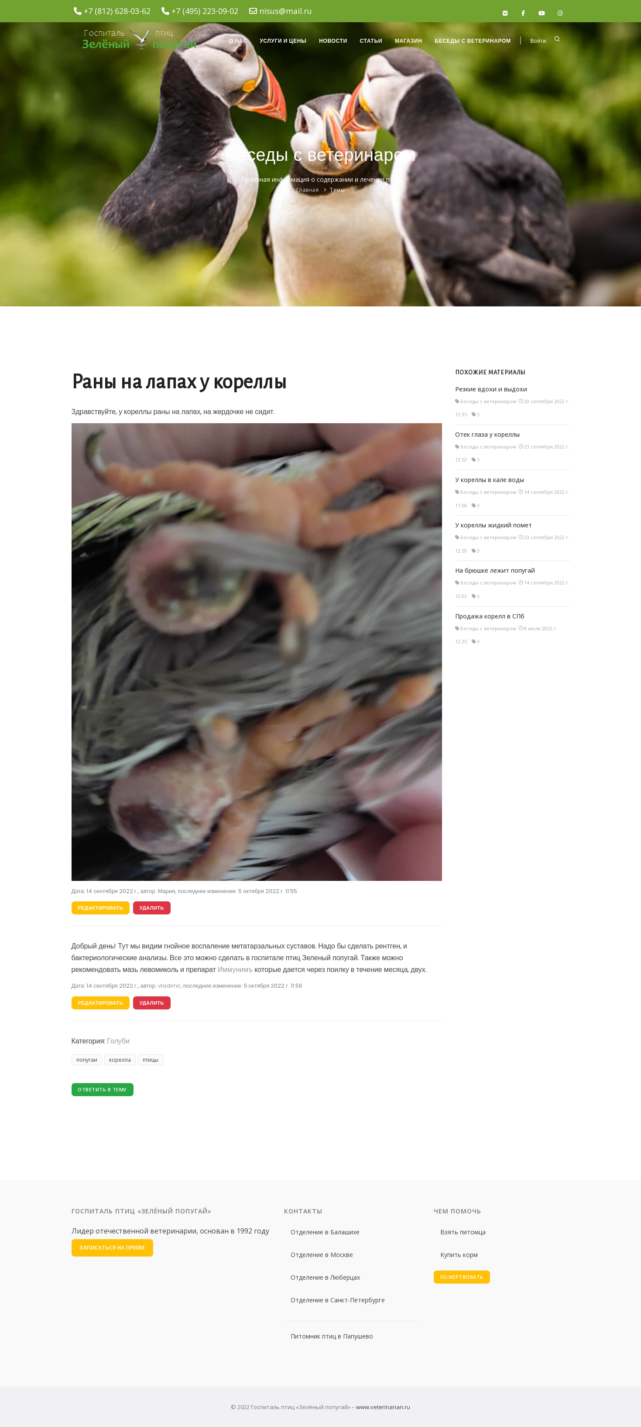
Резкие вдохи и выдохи (491, 389)
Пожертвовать (461, 1277)
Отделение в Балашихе (325, 1232)
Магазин (407, 40)
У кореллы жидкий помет (493, 525)
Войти (538, 40)
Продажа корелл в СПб (489, 616)
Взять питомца (463, 1232)
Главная (307, 190)
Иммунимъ (235, 970)
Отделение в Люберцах (325, 1277)
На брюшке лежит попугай (495, 570)
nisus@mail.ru (285, 11)
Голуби (118, 1041)
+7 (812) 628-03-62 (117, 11)
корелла (120, 1060)
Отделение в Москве (322, 1254)
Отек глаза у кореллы (487, 434)
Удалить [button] (152, 907)
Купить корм (459, 1254)
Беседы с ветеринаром (472, 40)
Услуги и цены (281, 40)
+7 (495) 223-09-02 (204, 11)
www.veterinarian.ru (383, 1407)
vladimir (169, 986)
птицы (150, 1060)
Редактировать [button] (100, 907)
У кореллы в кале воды (489, 480)
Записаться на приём (112, 1247)
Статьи (370, 40)
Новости (332, 40)
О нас (236, 40)
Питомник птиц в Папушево (332, 1336)
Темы (337, 190)
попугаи (86, 1060)
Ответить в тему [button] (102, 1089)
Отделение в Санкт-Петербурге (338, 1300)
